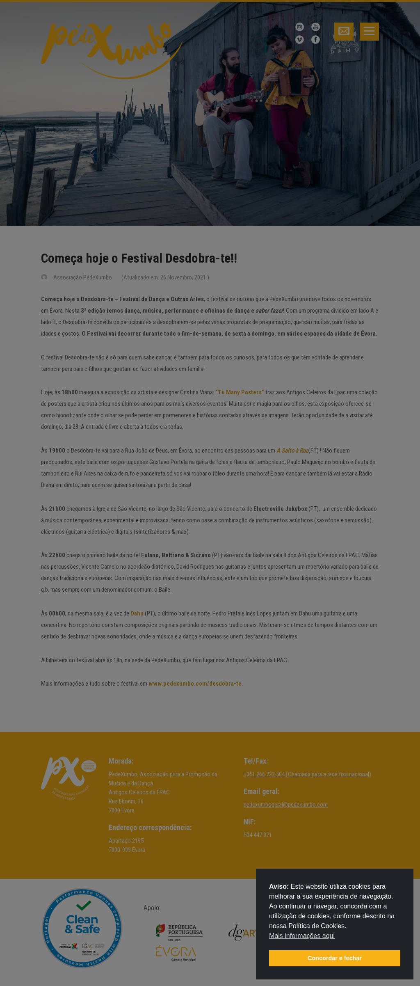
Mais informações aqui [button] (302, 935)
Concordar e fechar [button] (335, 958)
